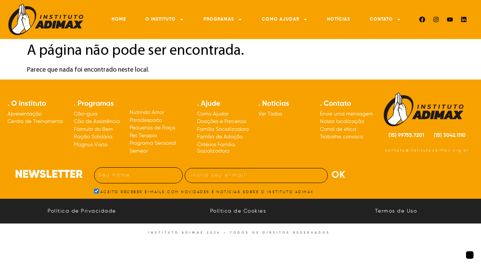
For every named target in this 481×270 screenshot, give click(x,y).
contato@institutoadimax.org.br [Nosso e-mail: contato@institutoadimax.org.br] (427, 150)
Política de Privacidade (82, 211)
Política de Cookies (238, 211)
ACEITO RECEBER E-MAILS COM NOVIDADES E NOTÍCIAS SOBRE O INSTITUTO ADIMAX (207, 192)
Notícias (338, 19)
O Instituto (164, 20)
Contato (385, 20)
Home (119, 19)
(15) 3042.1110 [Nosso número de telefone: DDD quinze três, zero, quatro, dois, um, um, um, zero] (450, 135)
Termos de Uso (396, 211)
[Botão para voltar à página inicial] (470, 255)
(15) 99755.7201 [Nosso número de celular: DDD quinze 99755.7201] (406, 135)
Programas (222, 20)
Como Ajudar (285, 20)
